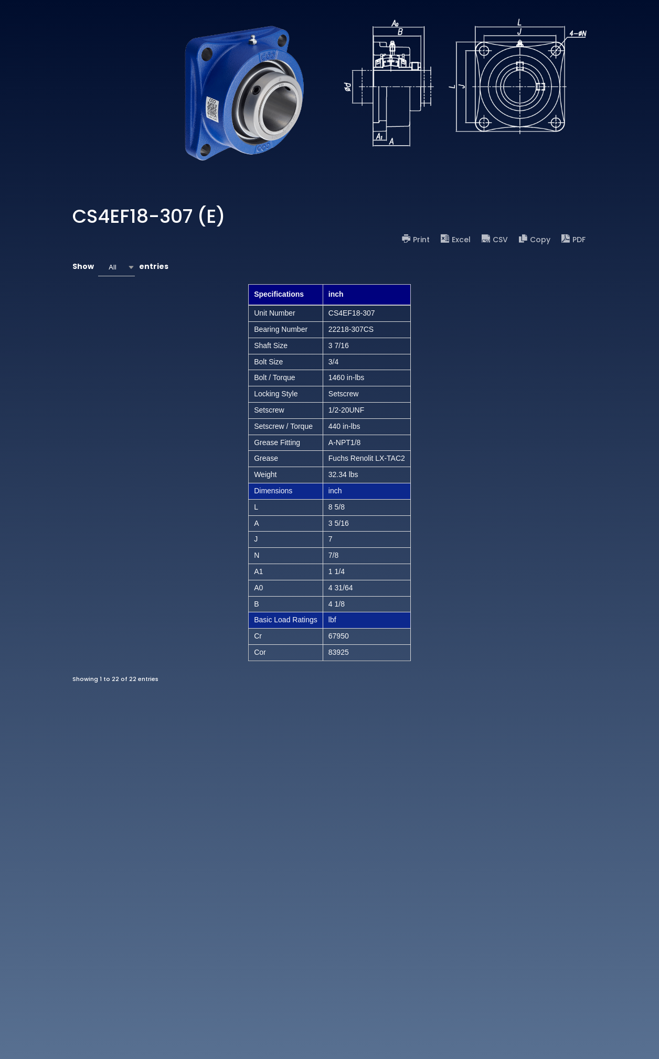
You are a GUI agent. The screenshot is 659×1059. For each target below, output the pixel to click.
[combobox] (116, 267)
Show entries (120, 267)
